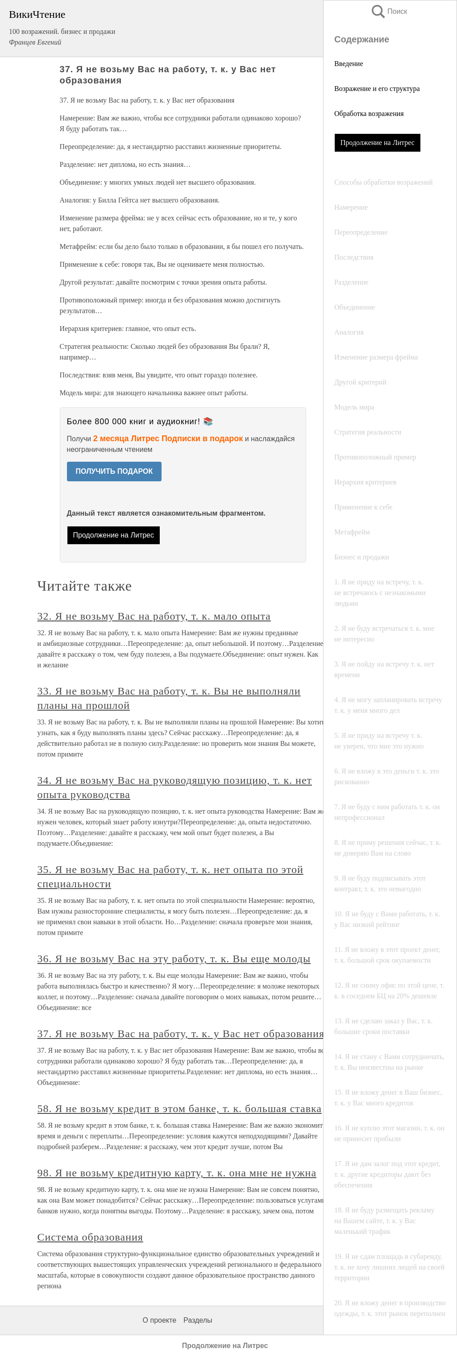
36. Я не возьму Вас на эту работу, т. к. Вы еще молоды (174, 958)
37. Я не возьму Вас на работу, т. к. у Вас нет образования (180, 1033)
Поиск (388, 11)
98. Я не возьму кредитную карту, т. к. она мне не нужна (176, 1173)
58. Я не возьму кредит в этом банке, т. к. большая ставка (179, 1108)
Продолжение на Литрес (378, 142)
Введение (348, 63)
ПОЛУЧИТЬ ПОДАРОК (114, 471)
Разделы (197, 1320)
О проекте (159, 1320)
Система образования (90, 1237)
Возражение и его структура (377, 88)
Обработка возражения (369, 113)
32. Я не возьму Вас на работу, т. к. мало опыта (154, 616)
